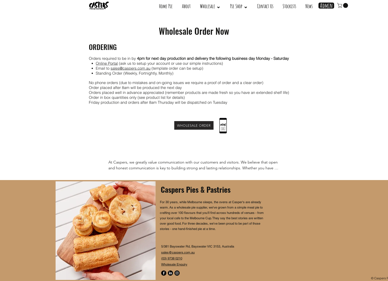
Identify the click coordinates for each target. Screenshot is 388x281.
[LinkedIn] (170, 273)
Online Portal (107, 63)
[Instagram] (177, 273)
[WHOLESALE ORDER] (194, 125)
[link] (343, 5)
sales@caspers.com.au (130, 68)
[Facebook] (163, 273)
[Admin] (326, 6)
